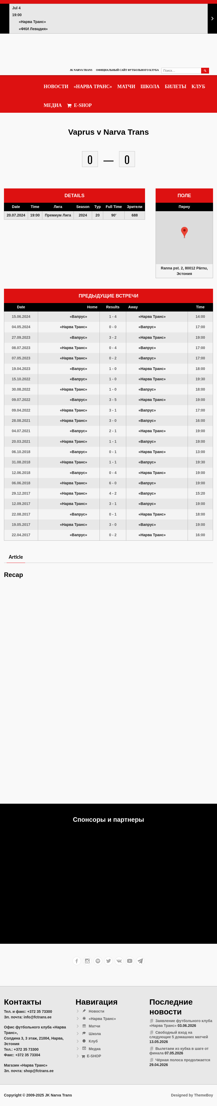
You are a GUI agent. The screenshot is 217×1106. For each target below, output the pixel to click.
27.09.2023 (21, 337)
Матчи (126, 86)
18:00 (200, 369)
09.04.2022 (21, 410)
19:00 (200, 337)
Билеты (175, 86)
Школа (150, 86)
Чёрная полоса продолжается (182, 1060)
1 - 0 (112, 369)
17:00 (200, 327)
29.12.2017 (21, 493)
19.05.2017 (21, 524)
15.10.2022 (21, 379)
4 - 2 (112, 493)
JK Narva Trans (81, 70)
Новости (56, 86)
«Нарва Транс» (93, 86)
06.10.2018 (21, 452)
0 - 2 (112, 358)
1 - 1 (112, 441)
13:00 (200, 452)
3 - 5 (112, 400)
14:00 (200, 316)
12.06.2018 (21, 473)
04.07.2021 (21, 431)
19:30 (200, 379)
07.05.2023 (21, 358)
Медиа (53, 105)
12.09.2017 (21, 504)
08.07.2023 (21, 348)
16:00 (200, 420)
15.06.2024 (21, 316)
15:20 (200, 493)
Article (16, 557)
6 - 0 (112, 483)
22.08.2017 (21, 514)
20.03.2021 (21, 441)
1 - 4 (112, 316)
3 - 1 (112, 410)
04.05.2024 (21, 327)
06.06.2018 (21, 483)
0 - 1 (112, 452)
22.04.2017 (21, 535)
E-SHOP (79, 105)
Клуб (198, 86)
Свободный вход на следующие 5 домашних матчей (178, 1034)
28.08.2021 (21, 420)
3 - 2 (112, 337)
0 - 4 (112, 348)
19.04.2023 (21, 369)
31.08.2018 (21, 462)
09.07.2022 (21, 400)
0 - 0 (112, 327)
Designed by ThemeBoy (192, 1095)
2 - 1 (112, 431)
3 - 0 (112, 420)
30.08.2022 (21, 389)
